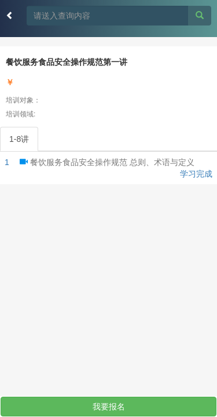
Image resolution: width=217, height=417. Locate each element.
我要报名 (109, 406)
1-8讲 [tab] (19, 139)
